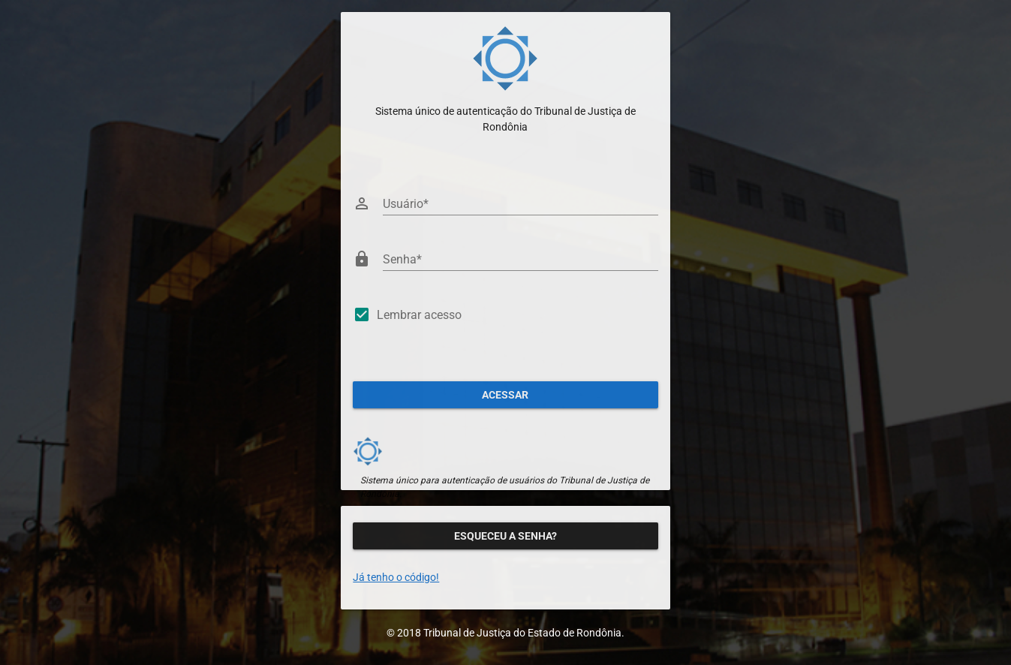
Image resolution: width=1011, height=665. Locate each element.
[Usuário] (520, 203)
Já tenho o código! (396, 577)
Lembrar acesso (419, 315)
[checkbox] (505, 317)
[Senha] (520, 259)
